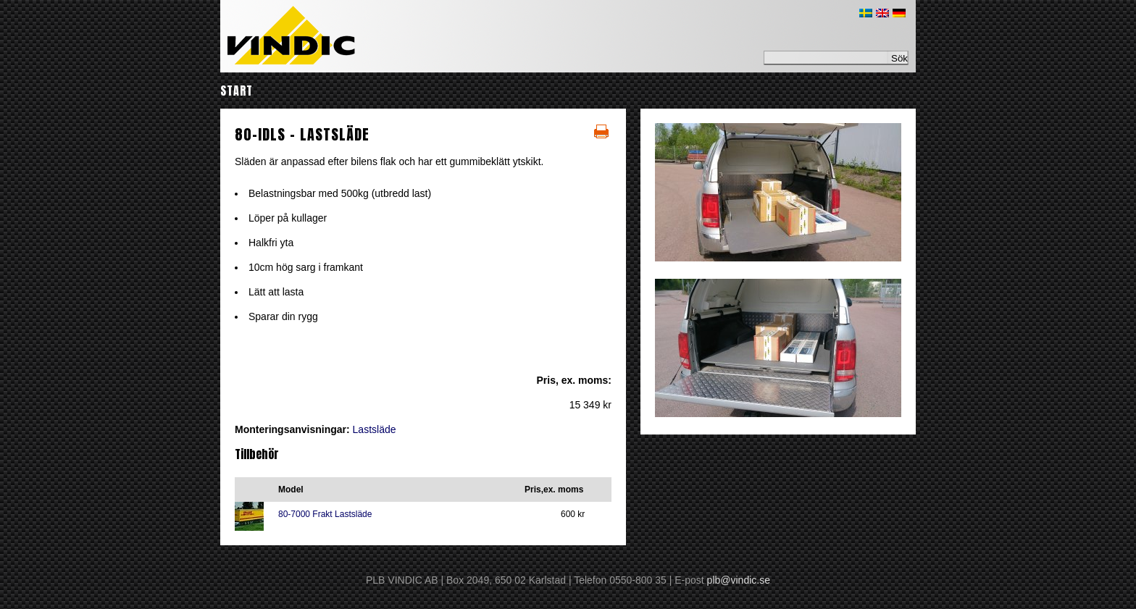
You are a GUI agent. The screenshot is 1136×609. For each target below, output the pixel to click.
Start (236, 90)
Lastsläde (374, 429)
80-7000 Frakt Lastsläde (325, 514)
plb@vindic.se (738, 580)
